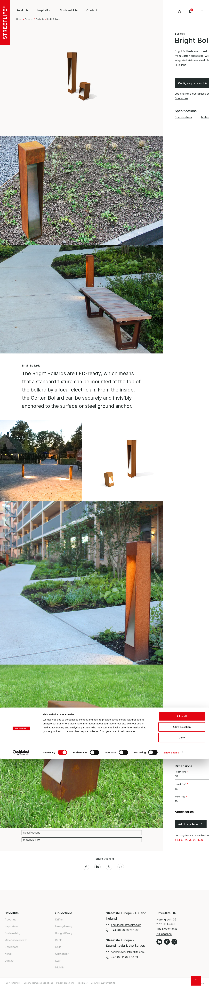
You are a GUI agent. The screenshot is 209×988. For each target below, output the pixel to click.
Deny (182, 966)
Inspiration (44, 10)
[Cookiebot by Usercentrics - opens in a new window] (21, 981)
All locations (164, 933)
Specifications (183, 117)
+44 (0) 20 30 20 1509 (189, 840)
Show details (171, 981)
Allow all (182, 945)
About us (10, 919)
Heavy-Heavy (63, 926)
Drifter (59, 919)
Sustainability (69, 10)
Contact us (181, 98)
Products (29, 19)
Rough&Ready (64, 933)
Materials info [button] (31, 839)
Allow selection (182, 956)
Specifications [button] (31, 832)
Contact (91, 10)
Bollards (40, 19)
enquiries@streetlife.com (126, 925)
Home (19, 19)
